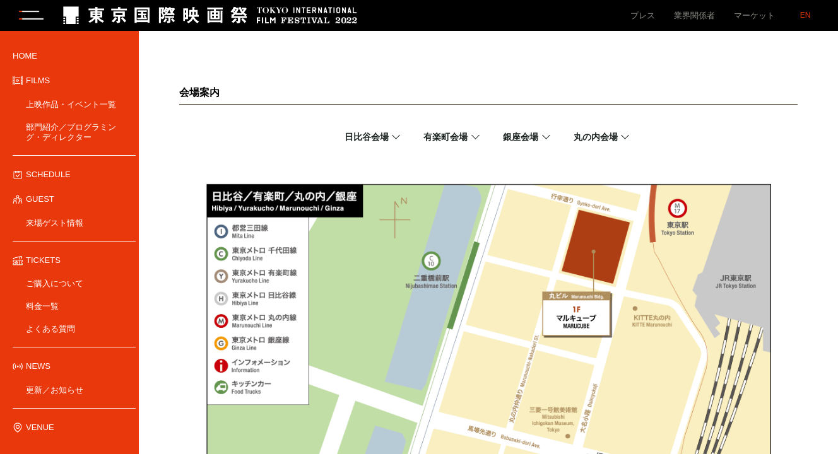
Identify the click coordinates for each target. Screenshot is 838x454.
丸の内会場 (596, 137)
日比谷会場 (367, 137)
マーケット (754, 15)
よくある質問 (50, 329)
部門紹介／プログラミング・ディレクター (71, 133)
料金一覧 (42, 306)
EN (805, 15)
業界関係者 (694, 15)
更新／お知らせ (54, 390)
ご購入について (54, 284)
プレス (642, 15)
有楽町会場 (445, 137)
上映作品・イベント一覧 (71, 105)
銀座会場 (520, 137)
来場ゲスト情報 (54, 223)
